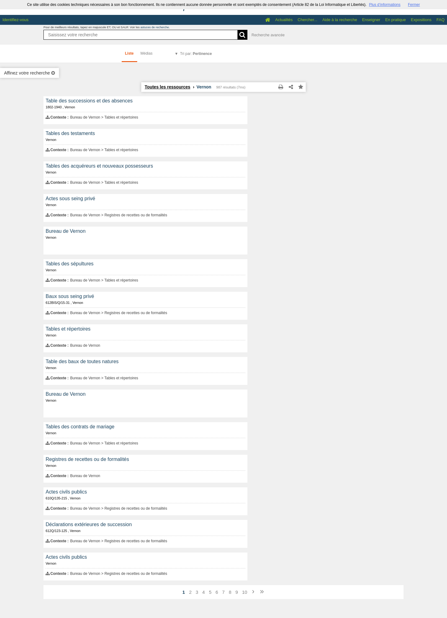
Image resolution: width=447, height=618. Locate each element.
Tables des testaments (70, 133)
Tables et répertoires (68, 329)
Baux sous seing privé (70, 296)
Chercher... (308, 19)
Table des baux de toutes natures (82, 361)
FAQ (440, 19)
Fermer (414, 4)
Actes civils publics (66, 491)
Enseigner (371, 19)
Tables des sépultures (69, 263)
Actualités (283, 19)
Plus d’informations (384, 4)
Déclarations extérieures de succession (89, 524)
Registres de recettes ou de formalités (87, 459)
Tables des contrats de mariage (80, 426)
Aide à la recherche (339, 19)
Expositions (421, 19)
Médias (147, 53)
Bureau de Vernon (66, 231)
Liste (129, 53)
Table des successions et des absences (89, 100)
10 (244, 592)
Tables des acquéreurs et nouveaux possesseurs (99, 166)
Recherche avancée (268, 35)
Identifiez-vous (15, 19)
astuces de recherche (154, 27)
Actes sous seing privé (70, 198)
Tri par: (196, 54)
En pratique (395, 19)
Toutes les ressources (167, 86)
